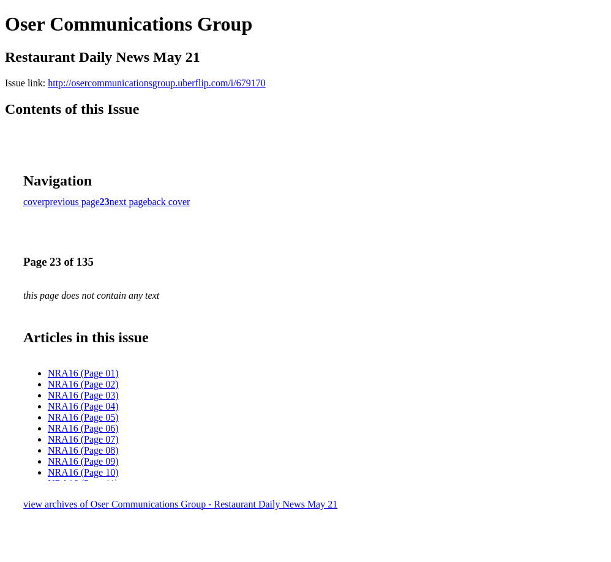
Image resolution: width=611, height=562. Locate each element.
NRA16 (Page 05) (83, 417)
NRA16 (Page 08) (83, 450)
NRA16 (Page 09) (83, 461)
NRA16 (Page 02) (83, 384)
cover (34, 202)
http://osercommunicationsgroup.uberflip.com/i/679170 (157, 83)
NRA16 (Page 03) (83, 395)
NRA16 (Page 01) (83, 373)
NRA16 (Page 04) (83, 406)
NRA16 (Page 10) (83, 472)
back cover (169, 202)
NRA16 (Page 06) (83, 428)
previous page (72, 202)
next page (129, 202)
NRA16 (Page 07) (83, 439)
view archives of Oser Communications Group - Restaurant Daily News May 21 (180, 504)
